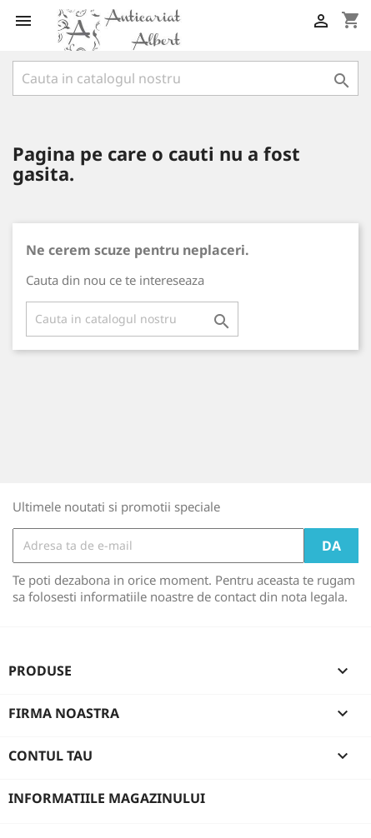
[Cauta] (185, 78)
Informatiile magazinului (106, 798)
